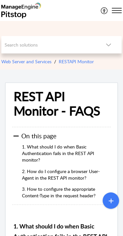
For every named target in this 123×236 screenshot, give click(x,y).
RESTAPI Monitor (76, 61)
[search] (48, 44)
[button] (104, 10)
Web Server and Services (26, 61)
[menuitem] (104, 10)
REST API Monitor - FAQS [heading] (56, 103)
